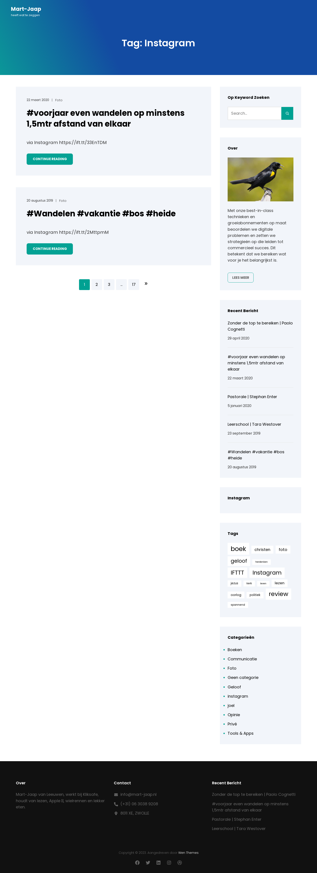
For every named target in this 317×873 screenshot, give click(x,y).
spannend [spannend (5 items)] (238, 605)
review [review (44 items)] (278, 594)
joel (231, 705)
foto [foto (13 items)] (283, 550)
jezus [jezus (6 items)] (234, 583)
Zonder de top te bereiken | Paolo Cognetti (253, 794)
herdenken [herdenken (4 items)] (261, 562)
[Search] (287, 113)
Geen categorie (243, 677)
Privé (232, 724)
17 (134, 284)
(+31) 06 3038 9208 (139, 804)
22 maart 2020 (38, 100)
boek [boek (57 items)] (238, 548)
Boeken (235, 649)
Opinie (234, 715)
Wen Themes (188, 853)
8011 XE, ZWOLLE (134, 813)
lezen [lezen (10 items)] (279, 583)
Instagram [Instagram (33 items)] (267, 573)
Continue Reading (50, 159)
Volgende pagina (146, 283)
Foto (59, 100)
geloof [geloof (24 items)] (239, 560)
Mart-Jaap (26, 9)
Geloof (234, 687)
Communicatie (242, 659)
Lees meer (240, 277)
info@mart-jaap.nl (138, 794)
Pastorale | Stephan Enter (252, 396)
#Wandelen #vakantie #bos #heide (101, 213)
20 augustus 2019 (40, 200)
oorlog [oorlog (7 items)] (236, 595)
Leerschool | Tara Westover (254, 424)
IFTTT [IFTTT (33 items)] (237, 573)
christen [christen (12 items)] (262, 549)
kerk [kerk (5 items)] (249, 583)
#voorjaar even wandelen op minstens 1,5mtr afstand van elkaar (106, 118)
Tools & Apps (241, 733)
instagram (238, 696)
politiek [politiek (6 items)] (255, 595)
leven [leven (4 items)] (263, 583)
